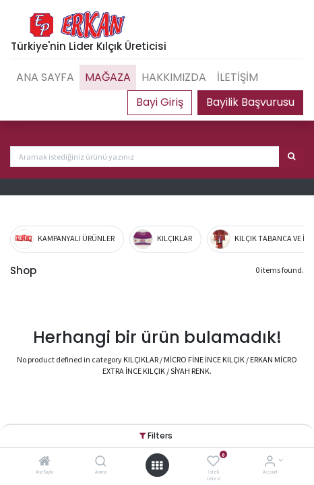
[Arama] (100, 462)
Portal (159, 102)
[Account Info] (269, 462)
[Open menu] (157, 465)
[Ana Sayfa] (44, 462)
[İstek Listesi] (213, 462)
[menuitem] (45, 77)
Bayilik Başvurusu (250, 102)
